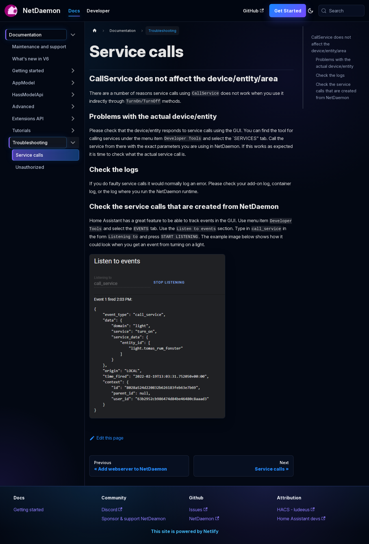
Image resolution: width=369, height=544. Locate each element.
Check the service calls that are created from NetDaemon (336, 91)
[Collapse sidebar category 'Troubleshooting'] (73, 142)
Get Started (287, 11)
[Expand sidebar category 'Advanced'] (73, 106)
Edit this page (106, 438)
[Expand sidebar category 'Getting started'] (73, 70)
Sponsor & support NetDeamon (133, 518)
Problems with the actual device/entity (334, 63)
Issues (198, 509)
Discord (111, 509)
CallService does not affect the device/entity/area (331, 44)
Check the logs (330, 75)
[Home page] (94, 30)
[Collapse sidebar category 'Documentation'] (73, 34)
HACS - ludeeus (296, 509)
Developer (98, 11)
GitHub (253, 11)
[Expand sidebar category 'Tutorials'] (73, 130)
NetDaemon (204, 518)
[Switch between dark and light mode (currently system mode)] (310, 10)
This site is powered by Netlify (184, 531)
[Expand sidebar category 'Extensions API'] (73, 118)
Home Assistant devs (301, 518)
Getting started (29, 509)
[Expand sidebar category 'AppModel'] (73, 82)
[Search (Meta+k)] (341, 10)
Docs (74, 11)
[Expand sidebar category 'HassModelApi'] (73, 94)
